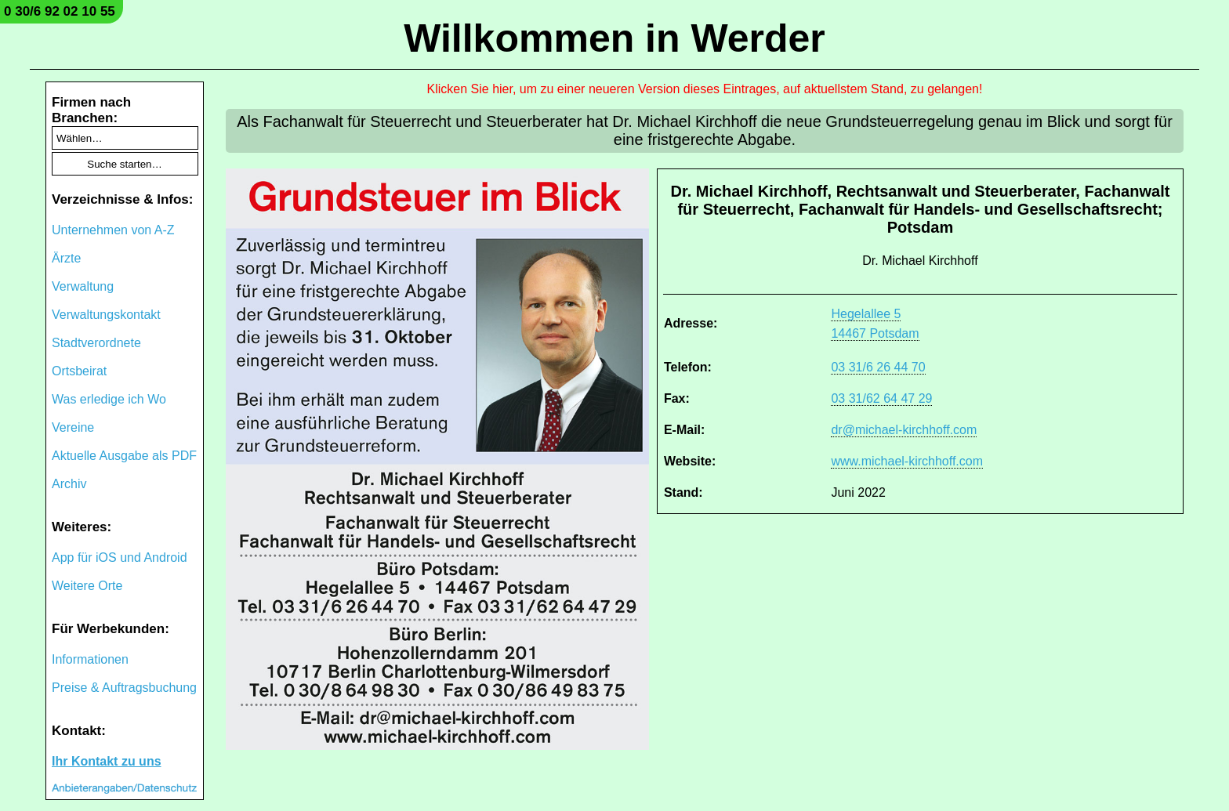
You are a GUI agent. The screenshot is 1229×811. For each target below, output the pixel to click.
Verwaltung (83, 286)
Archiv (69, 484)
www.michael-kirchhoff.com (907, 461)
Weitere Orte (87, 585)
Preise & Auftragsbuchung (124, 687)
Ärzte (66, 258)
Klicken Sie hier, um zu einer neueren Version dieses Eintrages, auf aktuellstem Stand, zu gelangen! (705, 89)
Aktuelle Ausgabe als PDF (124, 455)
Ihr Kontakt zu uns (106, 761)
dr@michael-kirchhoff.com (904, 429)
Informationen (90, 659)
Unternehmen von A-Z (113, 230)
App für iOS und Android (119, 557)
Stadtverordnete (96, 342)
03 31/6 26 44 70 (878, 367)
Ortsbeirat (79, 371)
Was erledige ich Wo (109, 399)
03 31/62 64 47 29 (881, 398)
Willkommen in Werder (614, 38)
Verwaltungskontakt (106, 314)
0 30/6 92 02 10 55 (59, 11)
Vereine (73, 427)
